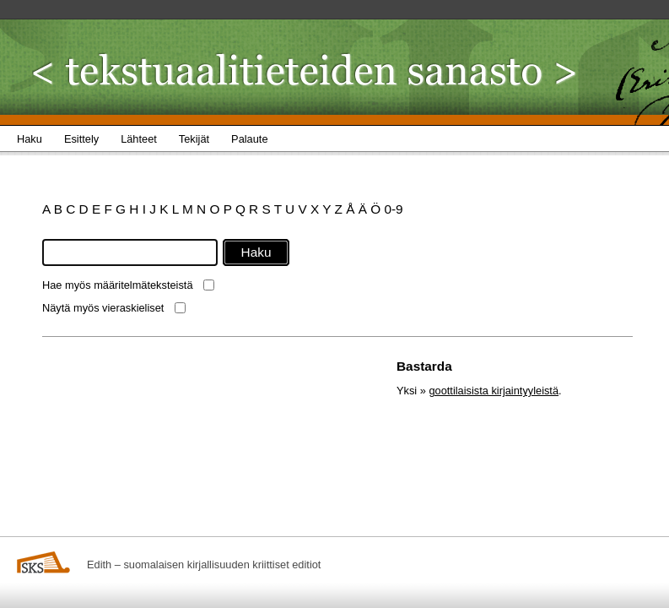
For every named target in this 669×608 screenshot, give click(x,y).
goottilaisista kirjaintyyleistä (493, 390)
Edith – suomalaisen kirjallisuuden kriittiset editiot (204, 564)
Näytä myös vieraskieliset (103, 307)
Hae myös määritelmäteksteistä (117, 285)
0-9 (393, 209)
